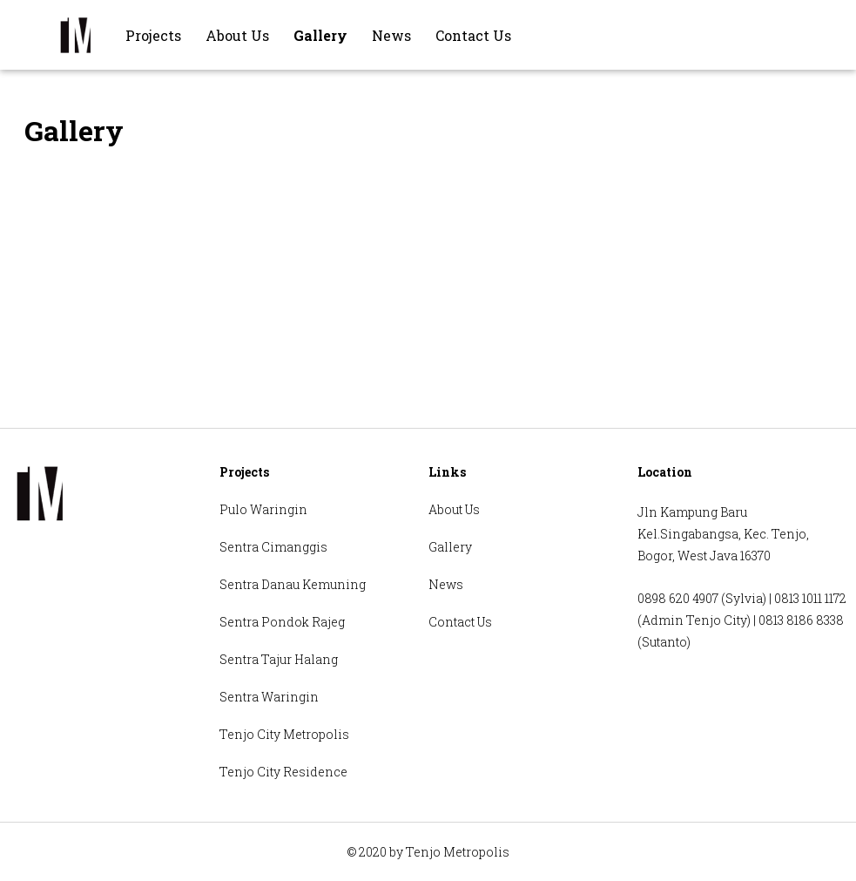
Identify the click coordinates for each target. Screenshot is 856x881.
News (391, 35)
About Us (237, 35)
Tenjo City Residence (283, 771)
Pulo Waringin (263, 509)
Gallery (320, 35)
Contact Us (473, 35)
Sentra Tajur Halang (278, 659)
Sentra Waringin (269, 696)
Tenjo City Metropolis (284, 734)
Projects (153, 35)
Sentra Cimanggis (273, 547)
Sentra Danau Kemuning (292, 584)
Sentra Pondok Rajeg (282, 621)
